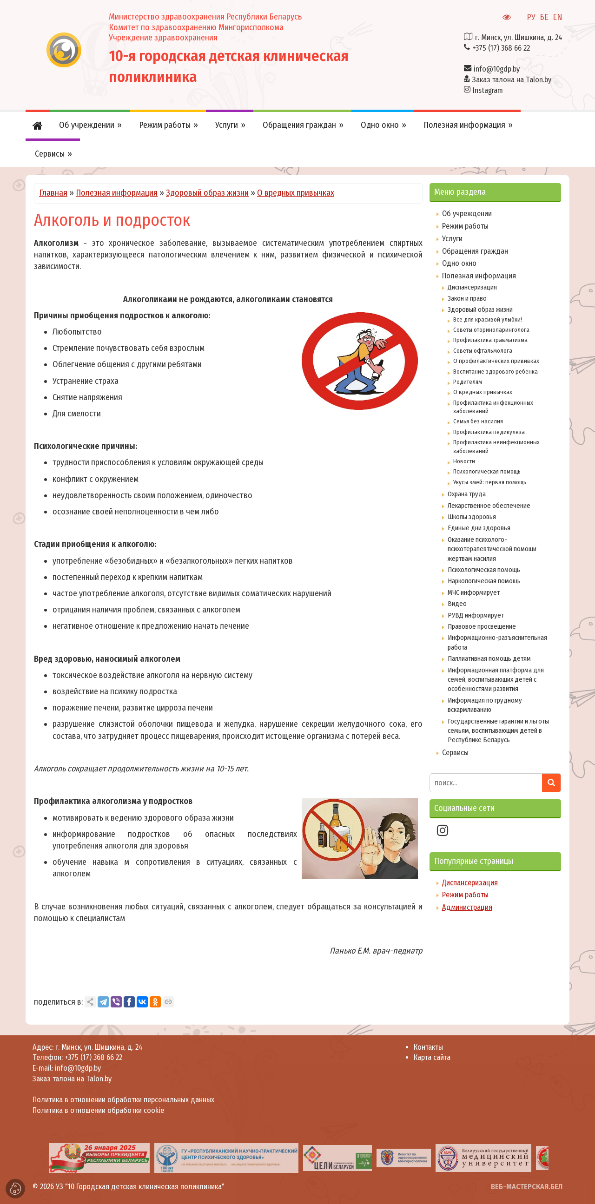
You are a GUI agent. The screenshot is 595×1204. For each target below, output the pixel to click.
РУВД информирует (476, 615)
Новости (464, 461)
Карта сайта (432, 1057)
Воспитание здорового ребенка (495, 371)
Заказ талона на (511, 79)
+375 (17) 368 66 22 (501, 48)
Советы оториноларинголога (491, 329)
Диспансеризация (472, 287)
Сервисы (455, 752)
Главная (53, 193)
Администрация (467, 907)
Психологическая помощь (487, 471)
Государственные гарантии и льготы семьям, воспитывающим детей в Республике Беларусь (498, 730)
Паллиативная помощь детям (489, 658)
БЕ (544, 17)
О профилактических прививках (496, 360)
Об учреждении (467, 213)
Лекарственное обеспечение (489, 505)
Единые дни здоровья (479, 528)
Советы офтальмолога (482, 350)
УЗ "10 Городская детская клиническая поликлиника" (140, 1186)
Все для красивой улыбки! (487, 319)
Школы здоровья (472, 517)
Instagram (488, 90)
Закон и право (467, 298)
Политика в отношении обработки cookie (98, 1110)
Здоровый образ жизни (207, 193)
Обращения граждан (475, 251)
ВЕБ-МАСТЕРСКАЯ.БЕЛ (526, 1186)
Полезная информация (117, 193)
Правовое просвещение (482, 626)
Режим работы (465, 226)
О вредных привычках (295, 193)
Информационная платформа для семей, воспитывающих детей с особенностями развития (496, 679)
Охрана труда (467, 494)
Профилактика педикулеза (489, 431)
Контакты (428, 1047)
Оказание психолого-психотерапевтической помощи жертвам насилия (492, 549)
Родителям (467, 381)
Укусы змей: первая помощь (489, 482)
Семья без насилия (478, 421)
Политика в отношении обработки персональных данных (123, 1099)
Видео (457, 603)
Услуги (452, 238)
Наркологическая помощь (484, 581)
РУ (531, 17)
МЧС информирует (474, 592)
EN (557, 17)
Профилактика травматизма (490, 339)
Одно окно (459, 263)
